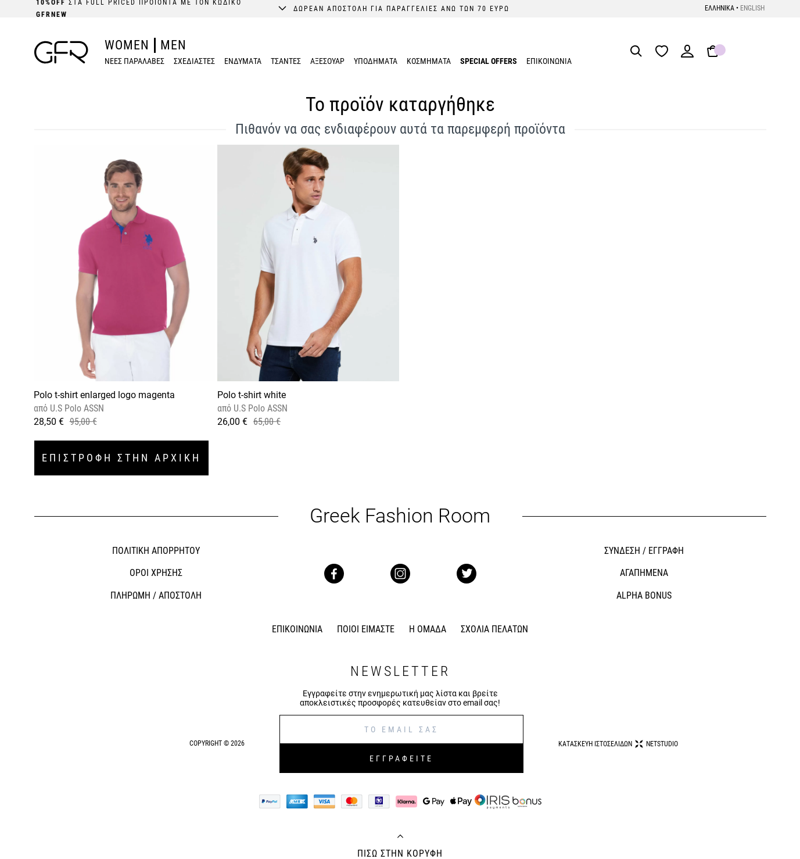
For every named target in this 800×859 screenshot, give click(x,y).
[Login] (687, 54)
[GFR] (61, 52)
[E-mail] (401, 729)
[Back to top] (400, 837)
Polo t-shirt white (251, 394)
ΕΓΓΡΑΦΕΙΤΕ (401, 758)
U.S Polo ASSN (76, 408)
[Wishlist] (665, 52)
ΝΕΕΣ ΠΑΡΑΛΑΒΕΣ (134, 61)
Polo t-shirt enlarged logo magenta (104, 394)
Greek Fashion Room (400, 515)
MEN (173, 45)
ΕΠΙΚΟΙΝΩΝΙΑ (549, 61)
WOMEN (127, 45)
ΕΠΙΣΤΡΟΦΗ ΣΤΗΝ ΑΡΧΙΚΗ (121, 458)
